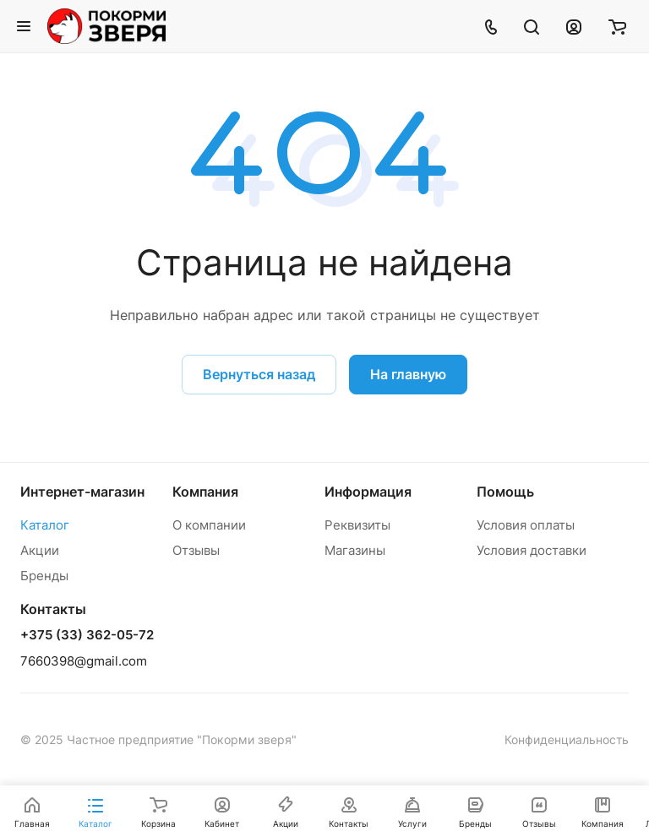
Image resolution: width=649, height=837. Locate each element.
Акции (39, 550)
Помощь (505, 491)
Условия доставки (531, 550)
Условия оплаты (526, 525)
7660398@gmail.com (83, 661)
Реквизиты (357, 525)
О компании (209, 525)
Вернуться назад (259, 374)
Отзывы (196, 550)
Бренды (44, 576)
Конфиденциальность (566, 739)
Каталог (44, 525)
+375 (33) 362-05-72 (87, 635)
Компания (205, 491)
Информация (368, 491)
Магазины (354, 550)
